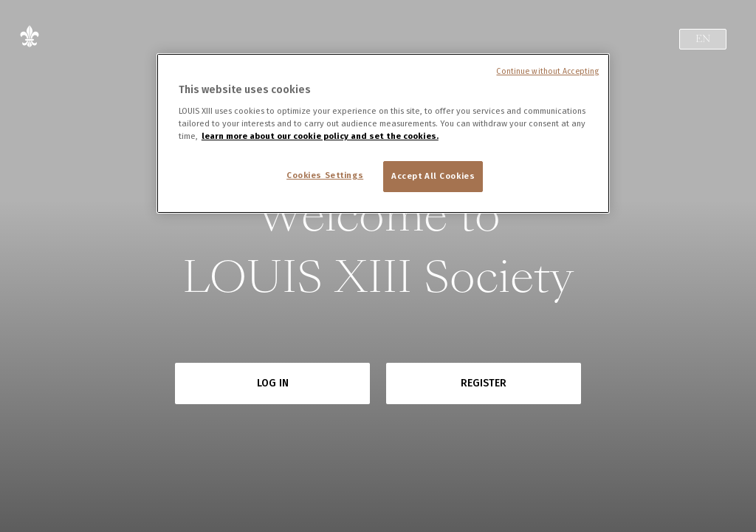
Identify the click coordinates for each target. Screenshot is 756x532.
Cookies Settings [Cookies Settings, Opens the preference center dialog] (324, 175)
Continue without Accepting (547, 71)
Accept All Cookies (433, 176)
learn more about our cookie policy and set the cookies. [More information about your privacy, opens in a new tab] (320, 136)
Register (483, 383)
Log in (273, 383)
